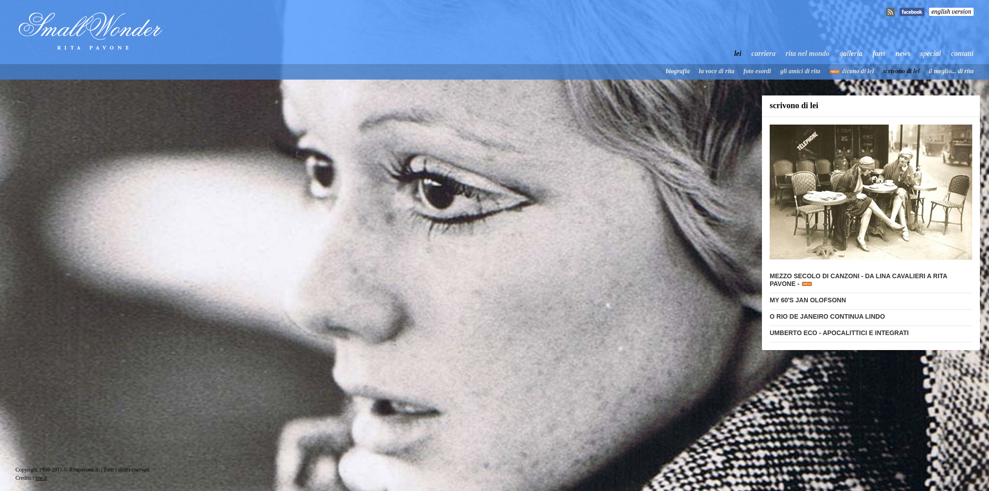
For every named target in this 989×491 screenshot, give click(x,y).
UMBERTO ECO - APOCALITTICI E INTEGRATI (839, 332)
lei (738, 53)
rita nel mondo (808, 53)
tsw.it (41, 478)
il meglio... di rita (951, 71)
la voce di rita (716, 71)
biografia (678, 71)
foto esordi (757, 71)
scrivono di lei (901, 71)
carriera (764, 53)
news (902, 53)
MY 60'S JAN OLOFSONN (808, 300)
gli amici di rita (800, 71)
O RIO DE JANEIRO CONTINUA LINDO (827, 316)
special (930, 53)
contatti (962, 53)
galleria (851, 53)
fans (879, 53)
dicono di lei (858, 71)
